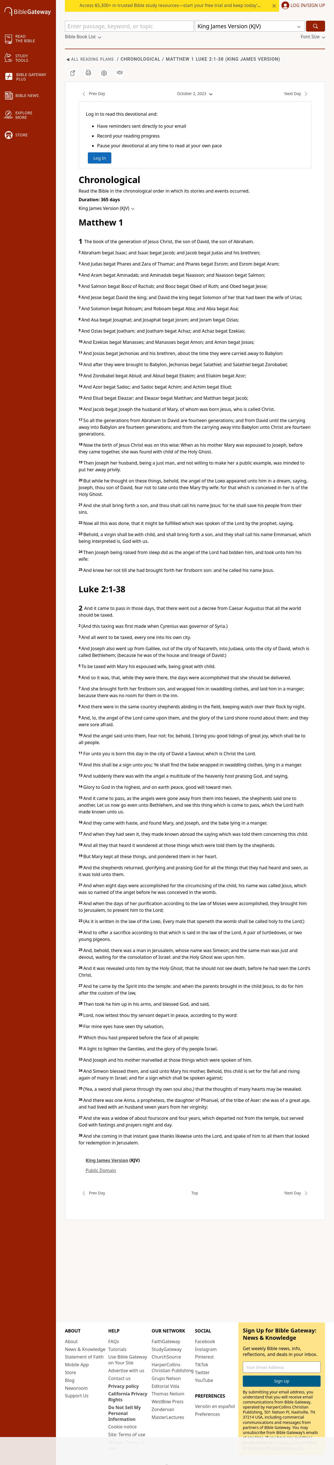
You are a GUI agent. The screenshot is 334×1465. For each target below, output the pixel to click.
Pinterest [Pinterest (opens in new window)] (204, 1357)
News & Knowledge (85, 1349)
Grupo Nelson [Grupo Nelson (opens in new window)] (166, 1378)
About (71, 1341)
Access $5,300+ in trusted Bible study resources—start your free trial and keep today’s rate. (174, 5)
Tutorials (117, 1349)
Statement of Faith (84, 1357)
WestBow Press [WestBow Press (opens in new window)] (168, 1401)
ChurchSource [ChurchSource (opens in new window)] (166, 1357)
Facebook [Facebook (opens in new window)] (205, 1341)
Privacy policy (123, 1386)
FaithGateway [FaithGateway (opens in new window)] (166, 1341)
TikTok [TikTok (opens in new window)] (201, 1365)
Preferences (207, 1414)
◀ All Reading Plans (90, 59)
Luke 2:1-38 (209, 59)
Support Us (76, 1396)
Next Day (297, 94)
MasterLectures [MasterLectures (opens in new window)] (168, 1417)
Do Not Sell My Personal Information (124, 1413)
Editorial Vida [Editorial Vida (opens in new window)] (165, 1386)
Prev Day (92, 94)
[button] (302, 6)
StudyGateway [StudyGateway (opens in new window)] (167, 1349)
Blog (69, 1380)
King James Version (252, 59)
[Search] (315, 26)
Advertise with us (126, 1370)
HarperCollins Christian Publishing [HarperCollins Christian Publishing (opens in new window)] (173, 1368)
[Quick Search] (129, 26)
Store (70, 1372)
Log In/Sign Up (308, 5)
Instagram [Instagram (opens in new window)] (206, 1349)
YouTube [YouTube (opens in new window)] (204, 1380)
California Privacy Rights (127, 1397)
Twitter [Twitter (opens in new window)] (202, 1372)
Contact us (119, 1378)
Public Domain (101, 1170)
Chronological (141, 59)
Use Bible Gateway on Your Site (127, 1360)
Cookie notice (122, 1427)
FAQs (113, 1341)
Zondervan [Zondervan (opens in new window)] (163, 1409)
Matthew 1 (180, 59)
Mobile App (77, 1365)
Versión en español (215, 1406)
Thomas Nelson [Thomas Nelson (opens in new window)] (168, 1394)
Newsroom (76, 1388)
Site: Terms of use (126, 1434)
